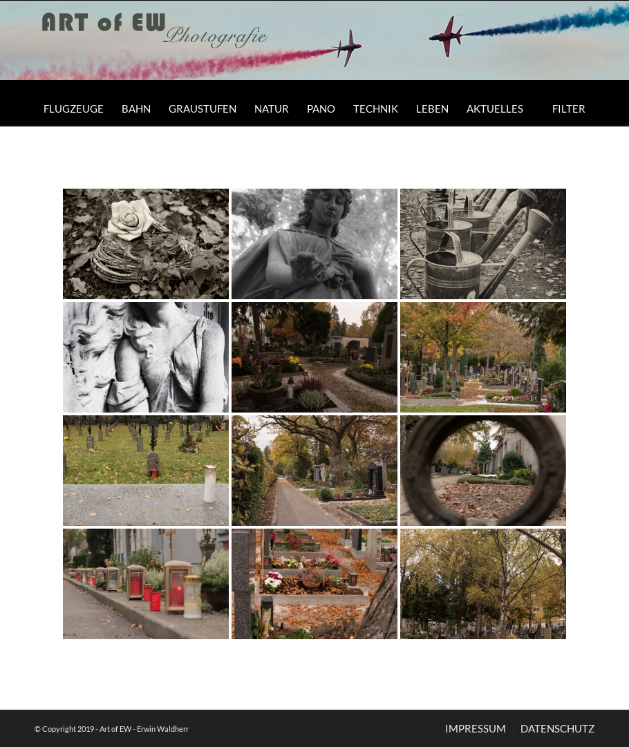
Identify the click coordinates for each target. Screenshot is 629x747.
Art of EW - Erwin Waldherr (144, 728)
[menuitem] (74, 108)
